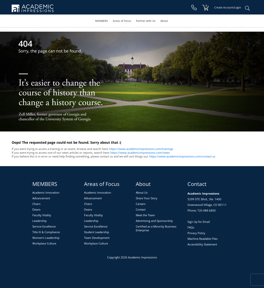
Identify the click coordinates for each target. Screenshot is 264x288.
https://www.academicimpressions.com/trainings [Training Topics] (141, 149)
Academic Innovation (45, 192)
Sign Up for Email (198, 222)
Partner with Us (146, 21)
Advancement (41, 198)
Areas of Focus (122, 21)
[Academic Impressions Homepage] (33, 10)
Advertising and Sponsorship (154, 221)
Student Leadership (96, 232)
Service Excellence (44, 226)
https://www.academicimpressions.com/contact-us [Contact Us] (182, 156)
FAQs (190, 227)
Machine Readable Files (202, 239)
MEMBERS (101, 21)
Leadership (39, 221)
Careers (141, 204)
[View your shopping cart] (205, 7)
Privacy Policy (196, 233)
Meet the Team (145, 215)
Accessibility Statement (202, 244)
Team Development (96, 238)
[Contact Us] (194, 8)
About (164, 21)
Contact (141, 209)
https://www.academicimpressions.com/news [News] (140, 152)
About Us (142, 192)
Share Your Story (146, 198)
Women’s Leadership (45, 238)
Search (247, 8)
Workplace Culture (44, 243)
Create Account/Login (227, 7)
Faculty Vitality (41, 215)
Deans (36, 209)
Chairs (36, 204)
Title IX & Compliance (46, 232)
